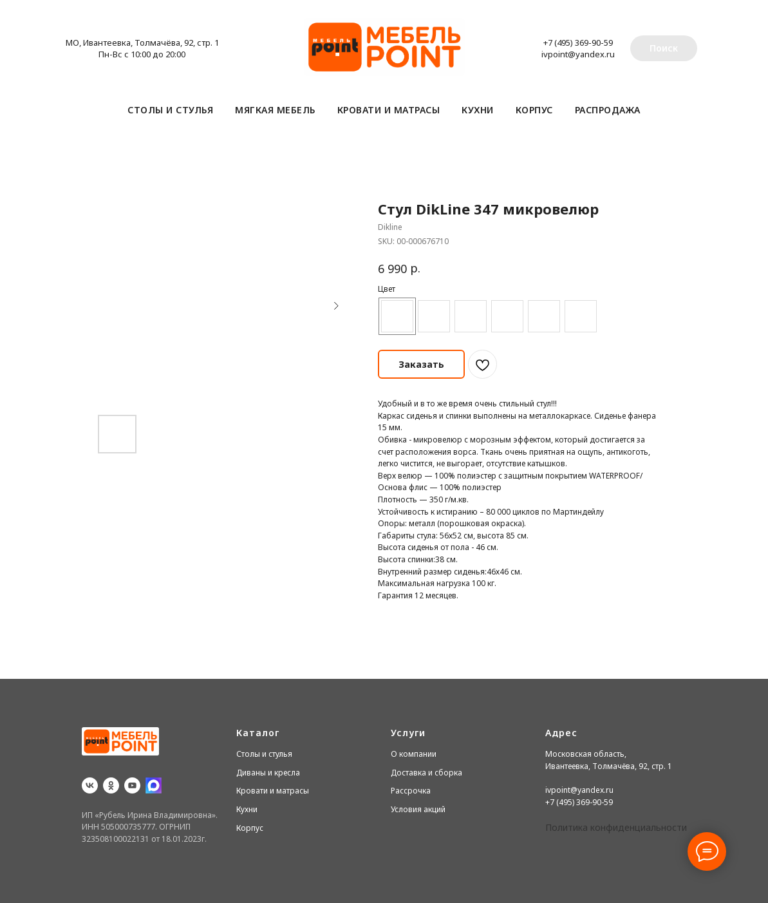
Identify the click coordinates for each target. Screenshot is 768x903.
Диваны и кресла (268, 772)
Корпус (534, 110)
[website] (153, 785)
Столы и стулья (170, 110)
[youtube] (132, 785)
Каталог (257, 733)
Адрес (561, 733)
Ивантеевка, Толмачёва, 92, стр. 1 (608, 766)
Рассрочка (411, 790)
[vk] (90, 785)
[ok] (111, 785)
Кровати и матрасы (388, 110)
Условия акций (418, 809)
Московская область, (585, 753)
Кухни (478, 110)
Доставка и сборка (426, 772)
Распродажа (608, 110)
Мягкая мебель (275, 110)
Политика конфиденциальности (616, 827)
